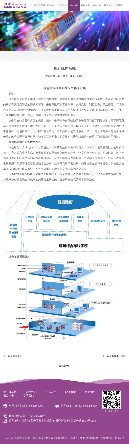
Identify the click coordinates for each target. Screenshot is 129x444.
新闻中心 (51, 5)
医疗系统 (12, 356)
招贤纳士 (108, 5)
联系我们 (120, 5)
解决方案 (74, 5)
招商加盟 (85, 5)
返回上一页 (64, 365)
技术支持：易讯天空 (113, 438)
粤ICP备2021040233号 (91, 438)
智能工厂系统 (114, 356)
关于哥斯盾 (39, 5)
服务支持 (97, 5)
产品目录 (62, 5)
